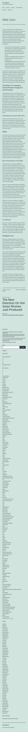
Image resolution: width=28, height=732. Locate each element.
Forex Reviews (5, 447)
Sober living (4, 568)
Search (3, 345)
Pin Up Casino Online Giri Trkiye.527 (9, 342)
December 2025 (5, 632)
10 (2, 358)
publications (4, 540)
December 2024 (5, 651)
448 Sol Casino (5, 367)
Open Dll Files (5, 524)
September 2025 (5, 636)
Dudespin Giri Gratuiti (6, 432)
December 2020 (5, 711)
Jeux (3, 466)
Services (8, 7)
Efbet (3, 437)
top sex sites (4, 587)
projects (3, 537)
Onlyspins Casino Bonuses (7, 523)
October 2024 (5, 654)
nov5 (3, 503)
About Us (4, 9)
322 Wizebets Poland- (6, 364)
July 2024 (4, 658)
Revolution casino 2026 (6, 552)
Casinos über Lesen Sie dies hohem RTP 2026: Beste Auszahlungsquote (12, 340)
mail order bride (5, 482)
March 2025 (4, 646)
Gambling (4, 448)
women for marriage (6, 603)
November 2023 (5, 670)
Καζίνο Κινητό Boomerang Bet (8, 608)
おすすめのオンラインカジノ (8, 618)
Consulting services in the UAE (8, 418)
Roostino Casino (5, 555)
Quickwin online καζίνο (6, 542)
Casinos (3, 411)
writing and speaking (6, 605)
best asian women (5, 388)
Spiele (3, 571)
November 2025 (5, 633)
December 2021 (5, 704)
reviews (3, 550)
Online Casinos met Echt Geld (8, 516)
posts (3, 534)
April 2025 (4, 645)
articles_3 (4, 384)
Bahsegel (4, 385)
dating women (5, 427)
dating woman (5, 426)
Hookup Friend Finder (6, 458)
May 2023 (4, 680)
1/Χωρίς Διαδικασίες (6, 356)
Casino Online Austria (6, 409)
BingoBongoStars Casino (7, 397)
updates (3, 595)
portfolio (4, 531)
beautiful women (5, 387)
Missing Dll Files (5, 490)
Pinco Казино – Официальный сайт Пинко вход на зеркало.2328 (12, 332)
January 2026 (5, 630)
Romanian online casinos (7, 553)
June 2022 (4, 695)
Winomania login (5, 600)
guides (3, 456)
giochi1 (3, 451)
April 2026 (4, 625)
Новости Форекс (5, 613)
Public (3, 539)
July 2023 (4, 677)
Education (4, 435)
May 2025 (4, 643)
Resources (4, 548)
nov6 (3, 505)
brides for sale (5, 406)
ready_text (4, 545)
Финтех (3, 615)
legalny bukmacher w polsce (7, 477)
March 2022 (4, 700)
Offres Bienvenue (5, 506)
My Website (5, 2)
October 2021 (5, 708)
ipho (3, 463)
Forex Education (5, 443)
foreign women (5, 442)
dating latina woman (6, 421)
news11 (3, 495)
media (3, 489)
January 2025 (5, 649)
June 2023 (4, 678)
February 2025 (5, 648)
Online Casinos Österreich (7, 518)
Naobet (3, 492)
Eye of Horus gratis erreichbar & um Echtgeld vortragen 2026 (13, 338)
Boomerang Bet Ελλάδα (6, 403)
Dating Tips (4, 424)
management (4, 487)
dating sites (4, 422)
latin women (4, 474)
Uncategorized (23, 289)
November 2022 (5, 690)
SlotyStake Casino (5, 566)
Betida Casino (5, 395)
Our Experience (19, 7)
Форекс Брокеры (5, 616)
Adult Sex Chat (5, 377)
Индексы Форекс (5, 610)
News (3, 493)
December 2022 (5, 688)
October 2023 (5, 672)
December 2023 (5, 669)
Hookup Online (5, 460)
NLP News (4, 497)
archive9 (4, 380)
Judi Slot (4, 473)
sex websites (4, 560)
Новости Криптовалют (6, 611)
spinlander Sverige (5, 576)
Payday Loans (5, 527)
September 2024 (5, 656)
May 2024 (4, 661)
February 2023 (5, 685)
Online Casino (5, 508)
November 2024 (5, 653)
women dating (5, 602)
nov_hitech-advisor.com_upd (7, 498)
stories (3, 578)
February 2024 (5, 666)
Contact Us (10, 9)
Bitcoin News (4, 398)
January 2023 (5, 687)
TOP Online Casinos (6, 586)
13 (2, 359)
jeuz (3, 469)
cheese (3, 413)
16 (2, 361)
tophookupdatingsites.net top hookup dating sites (11, 589)
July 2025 (4, 640)
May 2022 (4, 696)
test (3, 582)
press (3, 536)
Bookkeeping (4, 401)
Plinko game (4, 529)
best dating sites (5, 390)
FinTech (3, 440)
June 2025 (4, 641)
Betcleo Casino (5, 393)
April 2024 (4, 662)
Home (3, 7)
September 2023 (5, 674)
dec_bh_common (5, 429)
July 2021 (4, 709)
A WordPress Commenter (7, 718)
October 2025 (5, 635)
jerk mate (18, 191)
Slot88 (3, 563)
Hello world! (15, 718)
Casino (3, 408)
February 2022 (5, 701)
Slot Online (4, 561)
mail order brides (5, 484)
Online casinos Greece (6, 514)
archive (3, 379)
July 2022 (4, 693)
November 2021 (5, 706)
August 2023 (4, 675)
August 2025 (4, 638)
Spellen (3, 569)
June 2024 (4, 659)
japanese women (5, 464)
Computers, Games (6, 416)
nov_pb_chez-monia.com (7, 500)
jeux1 (3, 468)
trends (3, 590)
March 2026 (4, 627)
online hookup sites (6, 519)
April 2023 (4, 682)
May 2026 (4, 624)
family (3, 439)
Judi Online (4, 471)
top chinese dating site (6, 584)
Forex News (4, 445)
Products (13, 7)
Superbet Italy (5, 581)
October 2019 (5, 712)
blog (3, 400)
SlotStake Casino (5, 565)
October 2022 (5, 691)
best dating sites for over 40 (7, 392)
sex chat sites (5, 558)
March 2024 (4, 664)
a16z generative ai (5, 376)
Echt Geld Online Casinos (7, 434)
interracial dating (5, 461)
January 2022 (5, 703)
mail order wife (5, 485)
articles (3, 382)
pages (3, 526)
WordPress (12, 727)
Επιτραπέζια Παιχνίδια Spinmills (8, 607)
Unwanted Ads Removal (6, 594)
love (3, 479)
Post (3, 532)
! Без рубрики (5, 353)
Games (3, 450)
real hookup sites (5, 547)
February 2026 (5, 628)
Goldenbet (4, 453)
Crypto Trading (5, 419)
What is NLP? (4, 599)
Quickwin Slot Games (6, 544)
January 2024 (5, 667)
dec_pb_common (5, 430)
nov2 (3, 502)
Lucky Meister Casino (6, 481)
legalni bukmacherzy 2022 (7, 476)
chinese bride (4, 414)
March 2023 (4, 683)
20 (2, 363)
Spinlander (4, 574)
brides (3, 405)
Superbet (4, 579)
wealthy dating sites (6, 597)
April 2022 (4, 698)
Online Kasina (5, 521)
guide (3, 455)
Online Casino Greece (6, 513)
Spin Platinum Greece (6, 573)
